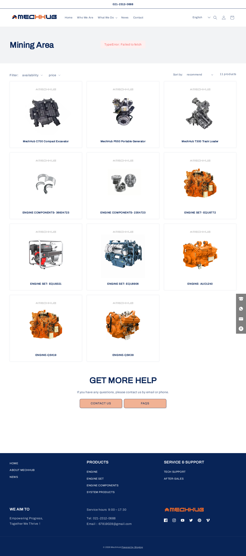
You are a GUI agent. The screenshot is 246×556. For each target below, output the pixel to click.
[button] (107, 18)
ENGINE (92, 471)
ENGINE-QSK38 (123, 355)
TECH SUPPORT (175, 471)
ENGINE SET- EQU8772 (200, 212)
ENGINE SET (95, 478)
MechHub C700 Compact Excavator (46, 141)
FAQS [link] (145, 403)
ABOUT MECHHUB (22, 470)
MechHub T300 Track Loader (200, 141)
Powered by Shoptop (132, 547)
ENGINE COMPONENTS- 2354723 (122, 212)
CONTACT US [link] (101, 403)
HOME (14, 463)
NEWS (14, 477)
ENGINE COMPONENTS (102, 485)
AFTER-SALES (174, 478)
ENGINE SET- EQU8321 (46, 283)
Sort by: (178, 74)
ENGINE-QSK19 (46, 355)
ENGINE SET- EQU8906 (123, 283)
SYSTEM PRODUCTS (101, 492)
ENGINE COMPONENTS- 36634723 (45, 212)
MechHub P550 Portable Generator (123, 141)
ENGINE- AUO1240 (200, 283)
